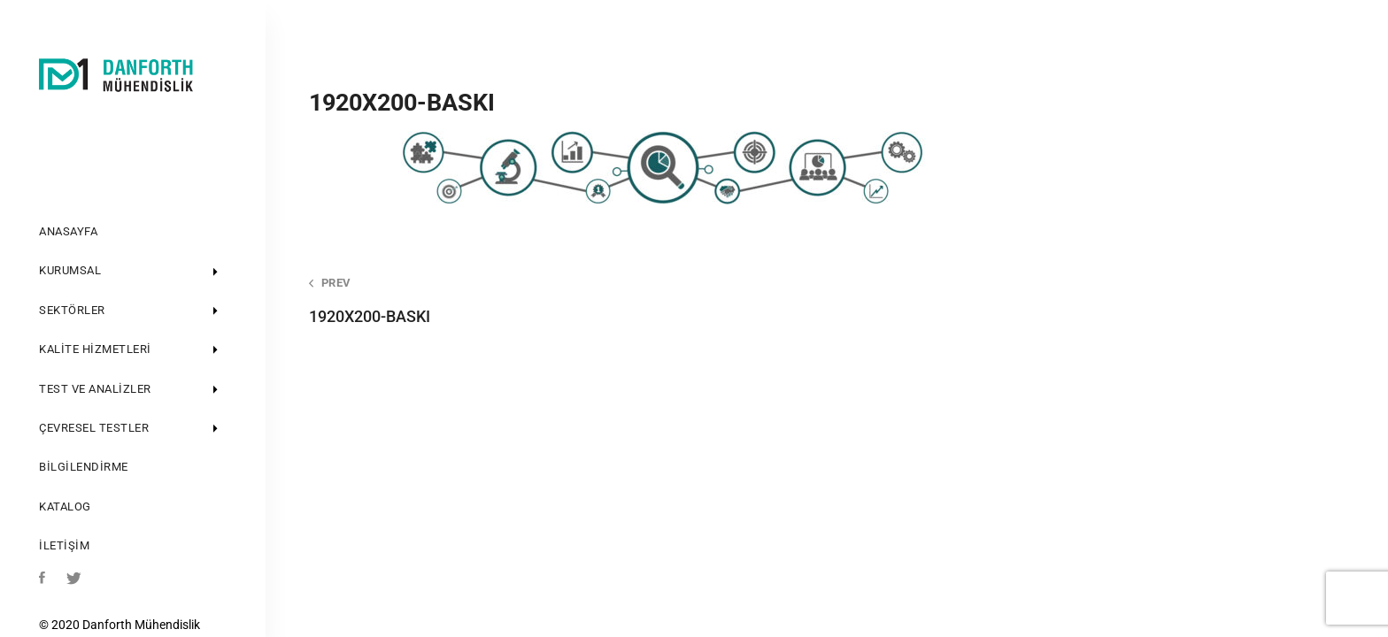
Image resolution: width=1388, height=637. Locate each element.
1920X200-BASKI (547, 300)
